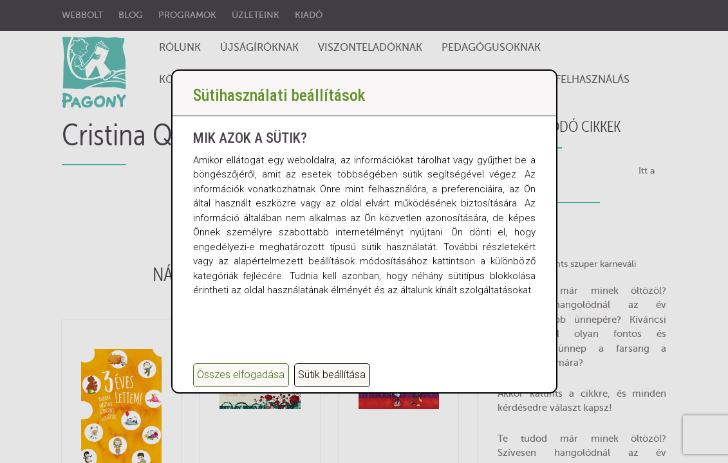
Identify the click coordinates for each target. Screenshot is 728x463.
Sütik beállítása (332, 374)
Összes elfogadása (241, 374)
